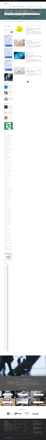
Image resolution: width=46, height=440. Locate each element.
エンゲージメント (7, 177)
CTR (5, 138)
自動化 (5, 249)
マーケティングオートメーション (27, 427)
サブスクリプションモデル (8, 198)
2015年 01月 (6, 332)
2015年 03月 (6, 329)
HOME (38, 21)
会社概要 (40, 6)
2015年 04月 (6, 327)
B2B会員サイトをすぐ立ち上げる (8, 69)
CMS (5, 136)
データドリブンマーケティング (8, 216)
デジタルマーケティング (7, 213)
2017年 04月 (6, 288)
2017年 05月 (6, 286)
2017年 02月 (6, 291)
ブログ (26, 6)
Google (11, 141)
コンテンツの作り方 (7, 193)
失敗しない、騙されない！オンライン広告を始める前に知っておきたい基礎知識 (33, 56)
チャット (32, 25)
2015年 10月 (6, 317)
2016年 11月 (6, 296)
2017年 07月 (6, 283)
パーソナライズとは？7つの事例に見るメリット (10, 117)
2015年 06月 (6, 324)
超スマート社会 (9, 249)
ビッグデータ (6, 226)
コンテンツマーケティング (38, 67)
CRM (7, 136)
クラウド (6, 185)
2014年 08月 (6, 340)
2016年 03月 (6, 309)
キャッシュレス (6, 182)
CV (7, 138)
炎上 (26, 68)
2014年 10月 (6, 337)
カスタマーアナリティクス (8, 180)
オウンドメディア (33, 52)
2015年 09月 (6, 319)
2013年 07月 (6, 348)
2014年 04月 (6, 347)
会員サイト (11, 246)
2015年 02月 (6, 330)
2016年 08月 (6, 301)
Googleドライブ (6, 146)
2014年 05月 (6, 345)
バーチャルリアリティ (35, 25)
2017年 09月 (6, 280)
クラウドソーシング (7, 187)
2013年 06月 (6, 350)
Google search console (7, 143)
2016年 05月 (6, 306)
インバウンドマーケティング (8, 171)
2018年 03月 (6, 270)
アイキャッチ (6, 162)
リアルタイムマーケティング (8, 240)
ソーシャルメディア (29, 25)
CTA (9, 136)
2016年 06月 (6, 304)
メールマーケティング (7, 237)
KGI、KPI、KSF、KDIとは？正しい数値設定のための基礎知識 (10, 112)
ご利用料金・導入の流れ (20, 6)
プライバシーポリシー (17, 437)
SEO (7, 151)
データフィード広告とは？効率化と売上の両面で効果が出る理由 (10, 98)
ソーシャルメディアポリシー (8, 208)
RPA (5, 151)
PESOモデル (10, 149)
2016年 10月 (6, 298)
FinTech (6, 141)
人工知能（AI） (6, 246)
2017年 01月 (6, 293)
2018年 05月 (6, 267)
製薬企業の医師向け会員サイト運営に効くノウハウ (12, 438)
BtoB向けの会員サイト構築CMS (21, 438)
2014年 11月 (6, 335)
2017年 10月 (6, 278)
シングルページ (6, 200)
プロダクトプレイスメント (8, 232)
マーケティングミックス (7, 235)
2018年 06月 (6, 265)
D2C (9, 138)
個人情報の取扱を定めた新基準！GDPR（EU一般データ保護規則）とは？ (37, 424)
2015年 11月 (6, 316)
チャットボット (10, 211)
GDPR (8, 141)
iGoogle (5, 159)
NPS (7, 149)
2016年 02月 (6, 311)
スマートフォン (6, 203)
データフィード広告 (7, 218)
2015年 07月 (6, 322)
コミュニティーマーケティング (8, 190)
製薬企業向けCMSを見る (8, 57)
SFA (9, 151)
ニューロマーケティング (7, 221)
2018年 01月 (6, 273)
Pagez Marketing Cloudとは (23, 387)
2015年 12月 (6, 314)
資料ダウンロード (31, 6)
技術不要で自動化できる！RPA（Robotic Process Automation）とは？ (37, 428)
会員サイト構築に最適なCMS (25, 437)
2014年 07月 (6, 342)
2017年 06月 (6, 285)
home (11, 6)
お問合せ (36, 6)
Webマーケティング (29, 52)
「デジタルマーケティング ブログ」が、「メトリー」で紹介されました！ (18, 424)
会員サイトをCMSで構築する (8, 45)
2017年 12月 (6, 275)
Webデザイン (6, 154)
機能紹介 (14, 6)
